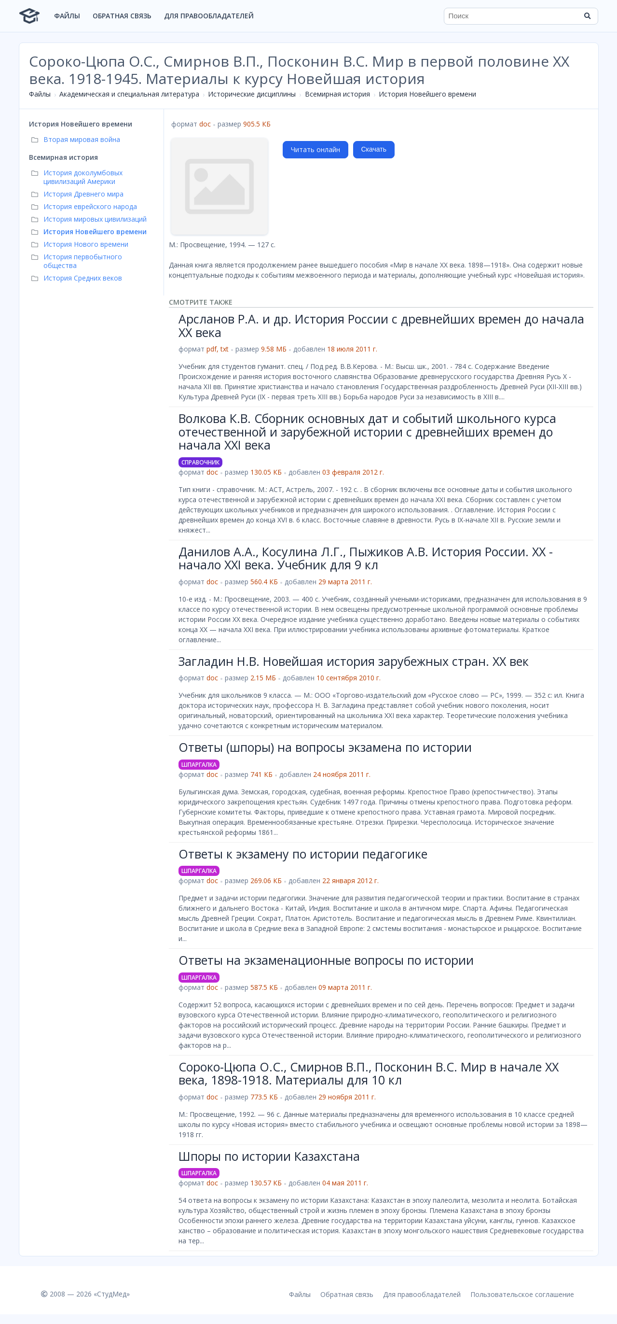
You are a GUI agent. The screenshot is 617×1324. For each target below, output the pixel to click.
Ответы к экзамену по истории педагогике (302, 853)
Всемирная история (337, 94)
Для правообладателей (209, 15)
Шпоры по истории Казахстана (269, 1156)
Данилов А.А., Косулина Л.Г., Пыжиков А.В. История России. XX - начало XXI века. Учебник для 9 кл (365, 558)
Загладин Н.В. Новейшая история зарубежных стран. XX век (353, 661)
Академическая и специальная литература (129, 94)
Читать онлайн (315, 149)
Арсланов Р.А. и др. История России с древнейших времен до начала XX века (381, 325)
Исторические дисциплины (252, 94)
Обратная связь (122, 15)
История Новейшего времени (427, 94)
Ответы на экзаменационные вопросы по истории (326, 960)
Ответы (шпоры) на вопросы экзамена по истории (325, 747)
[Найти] (587, 16)
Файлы (67, 15)
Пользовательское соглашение (522, 1294)
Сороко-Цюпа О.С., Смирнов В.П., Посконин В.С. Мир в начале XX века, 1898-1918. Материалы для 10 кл (368, 1073)
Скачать (374, 149)
